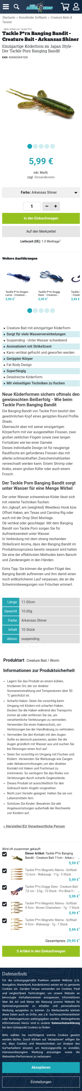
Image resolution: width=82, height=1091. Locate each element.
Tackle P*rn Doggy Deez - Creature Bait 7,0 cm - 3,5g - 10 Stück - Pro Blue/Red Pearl (51, 891)
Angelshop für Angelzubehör (40, 7)
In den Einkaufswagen (41, 218)
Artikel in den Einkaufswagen (41, 951)
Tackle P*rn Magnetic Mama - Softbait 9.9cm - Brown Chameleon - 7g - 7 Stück (52, 905)
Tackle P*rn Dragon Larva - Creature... (16, 293)
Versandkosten (44, 177)
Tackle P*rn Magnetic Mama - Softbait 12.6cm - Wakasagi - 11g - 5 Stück (51, 872)
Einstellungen (41, 1082)
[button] (29, 146)
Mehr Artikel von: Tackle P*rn (18, 29)
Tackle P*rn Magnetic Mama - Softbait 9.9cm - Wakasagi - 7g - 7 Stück (51, 922)
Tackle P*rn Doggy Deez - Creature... (49, 293)
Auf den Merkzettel (41, 231)
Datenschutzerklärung (66, 1023)
